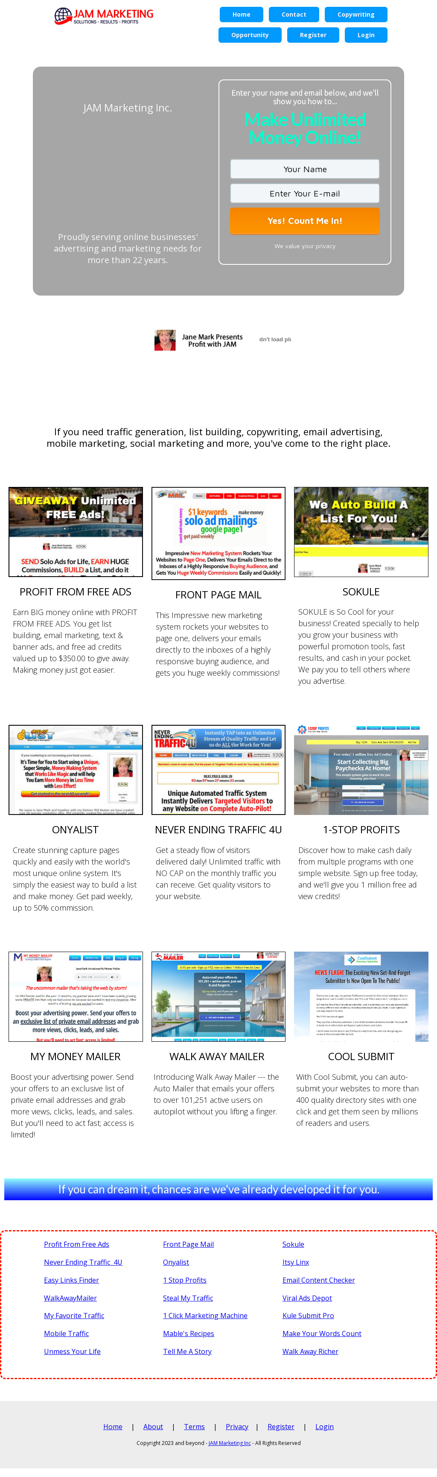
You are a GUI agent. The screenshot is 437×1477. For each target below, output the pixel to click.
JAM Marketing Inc (230, 1443)
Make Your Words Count (322, 1333)
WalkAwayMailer (70, 1298)
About (153, 1426)
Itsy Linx (296, 1262)
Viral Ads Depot (307, 1298)
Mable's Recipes (188, 1333)
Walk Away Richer (310, 1351)
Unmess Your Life (72, 1351)
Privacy (237, 1426)
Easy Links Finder (71, 1280)
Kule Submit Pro (308, 1315)
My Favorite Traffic (74, 1315)
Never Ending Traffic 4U (83, 1262)
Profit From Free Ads (76, 1244)
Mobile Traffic (66, 1333)
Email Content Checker (319, 1280)
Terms (194, 1426)
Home (112, 1426)
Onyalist (176, 1262)
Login (324, 1426)
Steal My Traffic (188, 1298)
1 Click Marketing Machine (205, 1315)
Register (281, 1426)
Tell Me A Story (187, 1351)
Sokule (293, 1244)
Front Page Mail (188, 1244)
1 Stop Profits (185, 1280)
